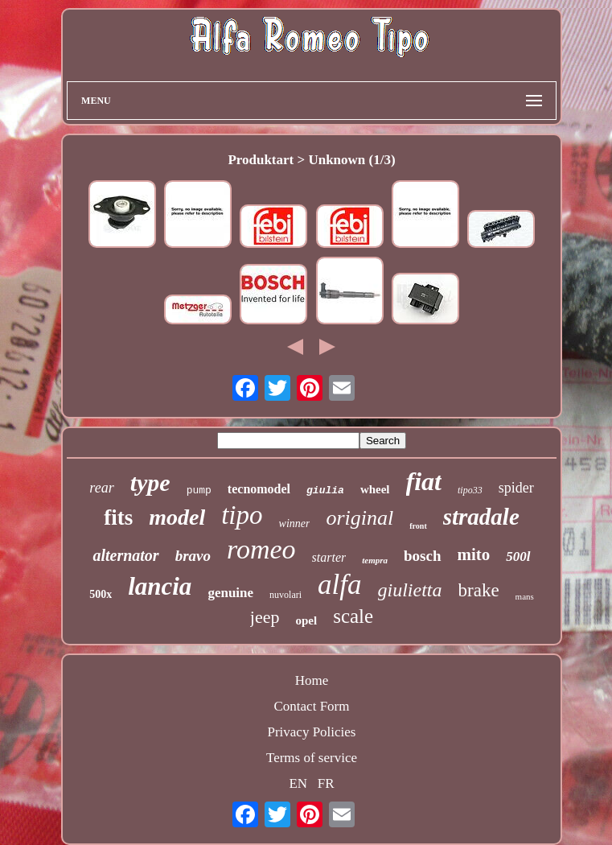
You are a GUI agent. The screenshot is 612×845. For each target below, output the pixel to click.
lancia (159, 586)
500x (100, 594)
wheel (375, 489)
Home (312, 680)
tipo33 (470, 490)
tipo (241, 515)
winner (294, 523)
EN (298, 783)
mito (474, 554)
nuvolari (285, 594)
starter (329, 557)
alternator (125, 555)
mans (524, 596)
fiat (424, 481)
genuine (230, 592)
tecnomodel (259, 489)
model (177, 517)
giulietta (410, 589)
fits (118, 517)
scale (353, 616)
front (417, 525)
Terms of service (311, 757)
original (359, 518)
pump (199, 490)
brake (478, 590)
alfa (339, 584)
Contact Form (312, 706)
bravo (193, 555)
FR (326, 783)
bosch (422, 555)
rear (101, 488)
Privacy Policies (311, 732)
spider (516, 488)
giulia (325, 490)
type (150, 482)
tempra (375, 560)
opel (307, 620)
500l (518, 556)
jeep (265, 617)
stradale (481, 517)
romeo (261, 549)
